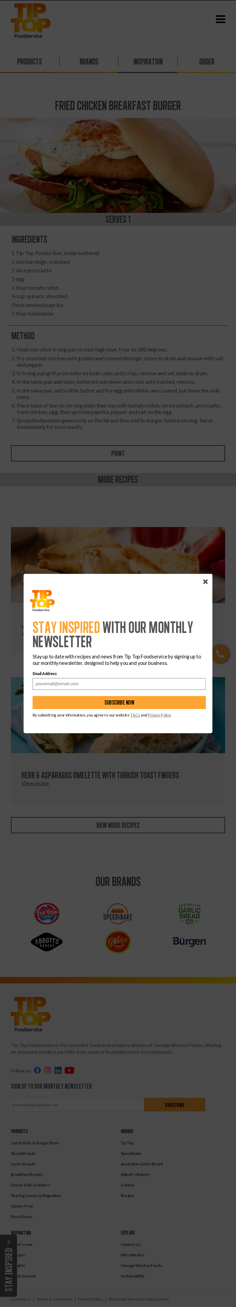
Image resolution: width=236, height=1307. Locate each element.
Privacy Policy (159, 715)
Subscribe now (119, 702)
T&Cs (135, 715)
